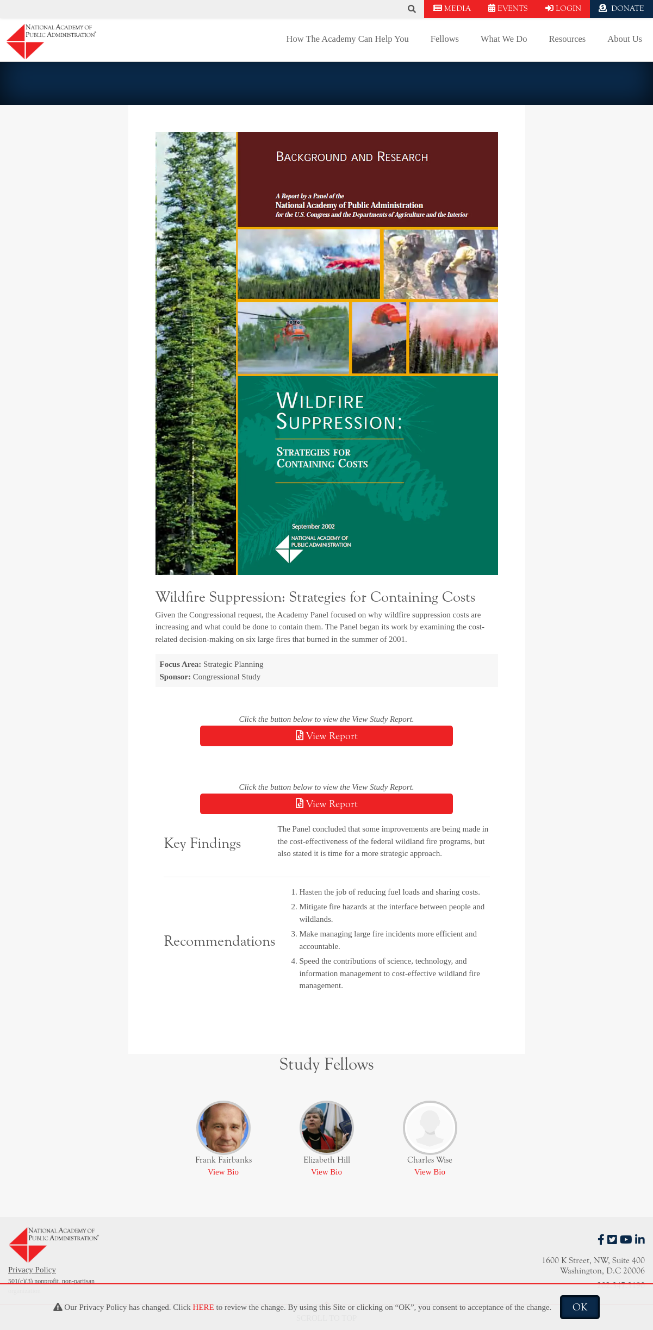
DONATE (621, 8)
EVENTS (508, 8)
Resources (567, 39)
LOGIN (563, 8)
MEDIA (452, 8)
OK (580, 1307)
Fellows (445, 39)
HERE (203, 1307)
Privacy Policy (32, 1269)
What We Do (504, 39)
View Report (327, 736)
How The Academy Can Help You (348, 39)
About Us (624, 39)
